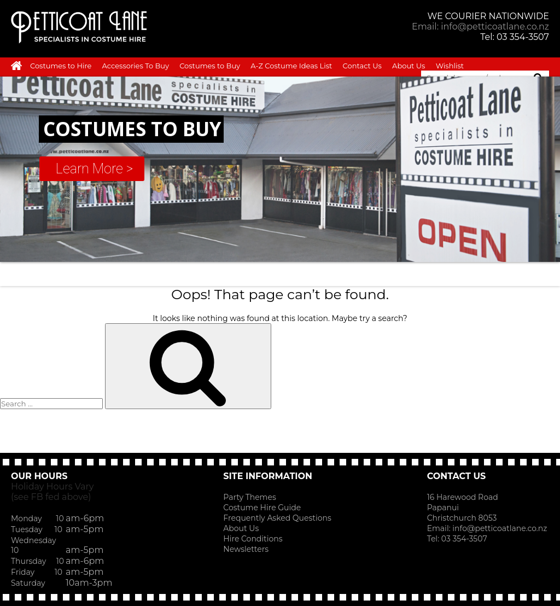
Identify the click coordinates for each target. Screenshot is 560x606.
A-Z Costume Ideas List (291, 65)
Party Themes (249, 497)
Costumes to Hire (60, 65)
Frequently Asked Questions (277, 518)
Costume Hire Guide (262, 507)
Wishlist (450, 65)
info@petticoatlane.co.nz (500, 528)
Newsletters (246, 549)
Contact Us (362, 65)
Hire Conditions (252, 539)
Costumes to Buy (209, 65)
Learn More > (94, 169)
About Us (408, 65)
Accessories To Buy (135, 65)
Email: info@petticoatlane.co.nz (480, 26)
